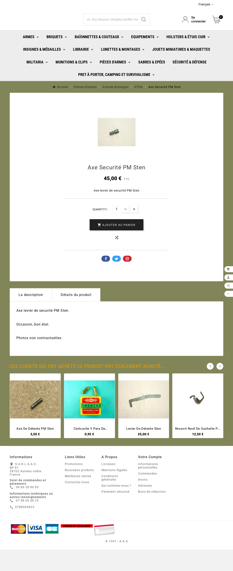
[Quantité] (117, 230)
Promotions (74, 485)
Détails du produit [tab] (76, 316)
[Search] (143, 29)
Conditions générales (109, 499)
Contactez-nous (77, 503)
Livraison (108, 485)
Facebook (105, 280)
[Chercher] (111, 29)
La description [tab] (31, 316)
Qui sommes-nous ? (116, 507)
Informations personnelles (148, 487)
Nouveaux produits (79, 491)
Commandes (147, 495)
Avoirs (143, 501)
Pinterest (127, 280)
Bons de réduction (152, 513)
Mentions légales (114, 491)
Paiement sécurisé (115, 513)
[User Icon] (194, 29)
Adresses (145, 507)
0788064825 (24, 528)
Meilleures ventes (78, 497)
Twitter (116, 280)
